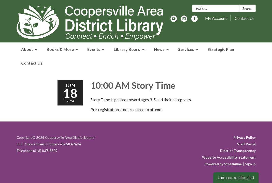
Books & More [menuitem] (60, 49)
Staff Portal (246, 144)
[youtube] (173, 20)
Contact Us (244, 18)
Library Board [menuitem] (127, 49)
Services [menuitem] (186, 49)
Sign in (250, 164)
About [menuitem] (27, 49)
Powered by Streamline (223, 164)
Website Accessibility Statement (229, 157)
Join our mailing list (235, 177)
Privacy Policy (245, 137)
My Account (216, 18)
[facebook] (194, 20)
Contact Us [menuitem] (31, 62)
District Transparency (238, 151)
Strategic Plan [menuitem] (221, 49)
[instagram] (184, 20)
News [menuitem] (159, 49)
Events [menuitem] (93, 49)
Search (247, 9)
